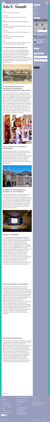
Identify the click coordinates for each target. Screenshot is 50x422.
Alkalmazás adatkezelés (6, 412)
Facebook (28, 419)
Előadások (36, 12)
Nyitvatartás (36, 7)
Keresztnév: (36, 58)
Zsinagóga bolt (36, 14)
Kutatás (3, 408)
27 (44, 28)
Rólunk (3, 397)
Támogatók (4, 401)
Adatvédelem (4, 410)
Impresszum (4, 399)
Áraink (35, 10)
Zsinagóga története (37, 420)
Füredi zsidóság (43, 419)
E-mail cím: (36, 55)
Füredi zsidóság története (6, 404)
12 (42, 24)
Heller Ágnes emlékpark (6, 406)
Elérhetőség (36, 8)
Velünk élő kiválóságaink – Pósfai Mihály (42, 34)
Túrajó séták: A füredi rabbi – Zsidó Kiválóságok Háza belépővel (41, 41)
